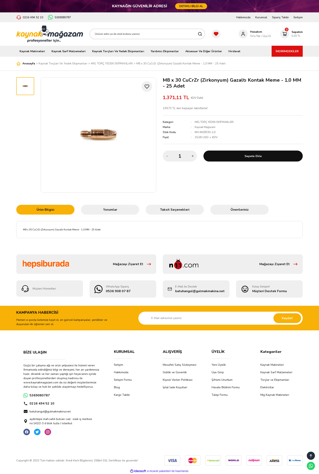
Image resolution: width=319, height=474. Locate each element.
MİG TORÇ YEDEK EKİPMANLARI (216, 122)
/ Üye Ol (266, 36)
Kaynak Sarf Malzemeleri (276, 372)
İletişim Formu (123, 380)
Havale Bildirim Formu (226, 387)
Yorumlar (110, 209)
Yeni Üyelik (219, 365)
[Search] (147, 34)
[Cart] (291, 33)
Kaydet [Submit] (287, 318)
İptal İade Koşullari (175, 387)
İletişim (298, 17)
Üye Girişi (218, 372)
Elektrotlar (267, 387)
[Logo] (49, 33)
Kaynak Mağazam (205, 127)
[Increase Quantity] (193, 156)
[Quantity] (180, 156)
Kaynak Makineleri (272, 365)
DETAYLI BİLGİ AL (191, 6)
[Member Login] (250, 33)
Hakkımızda (243, 17)
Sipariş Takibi (280, 17)
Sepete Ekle (253, 156)
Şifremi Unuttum (222, 380)
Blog (117, 387)
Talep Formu (220, 395)
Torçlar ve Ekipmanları (274, 380)
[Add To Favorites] (147, 86)
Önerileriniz (240, 209)
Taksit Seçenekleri (174, 209)
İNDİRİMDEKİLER (287, 51)
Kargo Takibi (122, 395)
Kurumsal (261, 17)
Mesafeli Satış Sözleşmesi (179, 365)
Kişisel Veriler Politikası (177, 380)
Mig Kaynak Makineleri (274, 395)
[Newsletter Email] (220, 318)
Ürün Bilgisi (45, 209)
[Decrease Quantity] (167, 156)
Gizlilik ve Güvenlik (175, 372)
